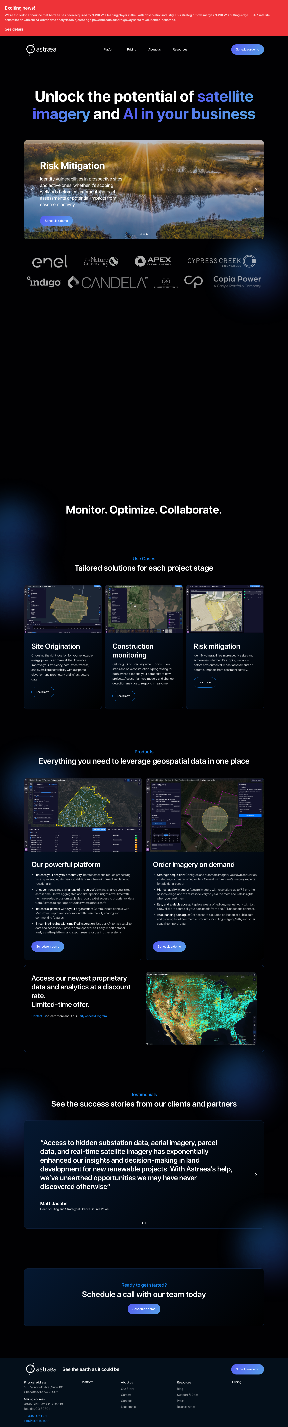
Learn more (42, 691)
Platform (109, 49)
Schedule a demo (247, 49)
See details (14, 29)
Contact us (38, 1016)
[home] (42, 50)
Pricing (131, 49)
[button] (154, 50)
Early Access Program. (93, 1016)
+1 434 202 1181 (35, 1416)
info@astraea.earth (36, 1421)
